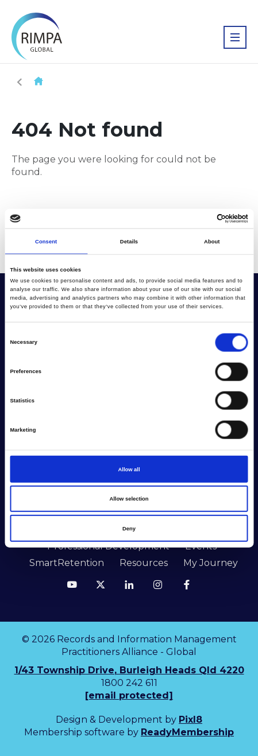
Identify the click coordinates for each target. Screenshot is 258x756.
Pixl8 (190, 719)
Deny (129, 528)
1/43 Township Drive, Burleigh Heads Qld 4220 (129, 670)
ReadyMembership (187, 732)
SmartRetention (66, 562)
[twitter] (100, 584)
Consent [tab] (46, 241)
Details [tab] (129, 241)
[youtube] (71, 584)
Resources (144, 562)
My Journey (210, 562)
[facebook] (186, 584)
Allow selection (128, 499)
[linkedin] (129, 584)
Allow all (129, 469)
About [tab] (212, 241)
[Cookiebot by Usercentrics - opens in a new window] (198, 218)
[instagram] (158, 584)
